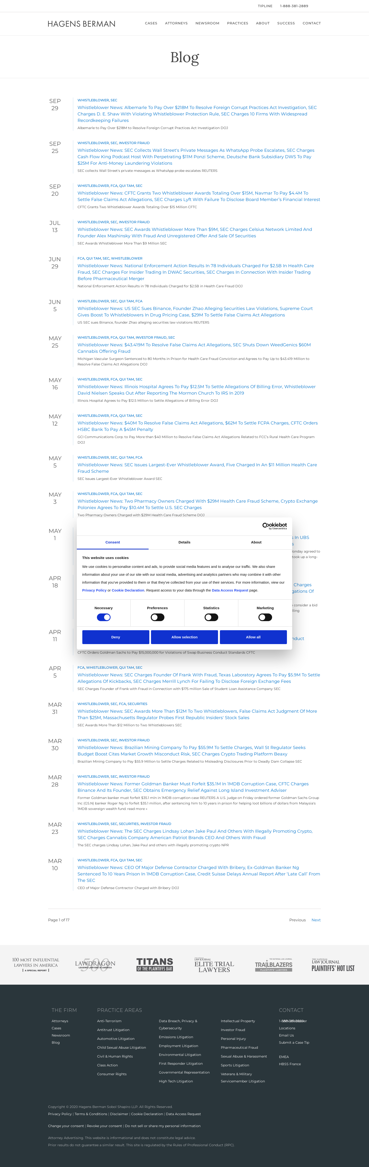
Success (286, 23)
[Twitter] (55, 6)
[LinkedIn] (63, 6)
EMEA (284, 1057)
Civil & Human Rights (115, 1056)
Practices (237, 23)
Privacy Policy (60, 1114)
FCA (114, 186)
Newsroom (207, 23)
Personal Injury (233, 1039)
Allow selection (184, 637)
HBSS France (290, 1064)
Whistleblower (93, 100)
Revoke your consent (104, 1126)
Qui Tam (126, 186)
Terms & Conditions (91, 1114)
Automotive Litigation (115, 1039)
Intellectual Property (238, 1021)
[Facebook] (49, 6)
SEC (114, 100)
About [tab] (256, 542)
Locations (287, 1028)
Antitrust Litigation (113, 1030)
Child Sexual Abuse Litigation (121, 1047)
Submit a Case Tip (294, 1042)
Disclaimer (119, 1114)
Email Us (286, 1035)
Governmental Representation (184, 1072)
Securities (137, 704)
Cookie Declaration (147, 1114)
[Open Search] (318, 6)
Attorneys (176, 23)
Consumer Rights (112, 1074)
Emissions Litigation (176, 1037)
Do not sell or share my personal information (163, 1126)
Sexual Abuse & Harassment (244, 1056)
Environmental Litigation (180, 1055)
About (263, 23)
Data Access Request (183, 1114)
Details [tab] (184, 542)
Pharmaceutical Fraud (239, 1047)
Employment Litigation (178, 1046)
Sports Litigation (235, 1065)
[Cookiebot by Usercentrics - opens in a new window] (266, 526)
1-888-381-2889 (294, 6)
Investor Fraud (134, 143)
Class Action (107, 1065)
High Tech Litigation (176, 1081)
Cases (151, 23)
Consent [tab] (113, 542)
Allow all (253, 637)
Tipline (265, 6)
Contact (312, 23)
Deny (115, 637)
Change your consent (66, 1126)
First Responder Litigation (181, 1063)
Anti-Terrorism (109, 1021)
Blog (56, 1042)
